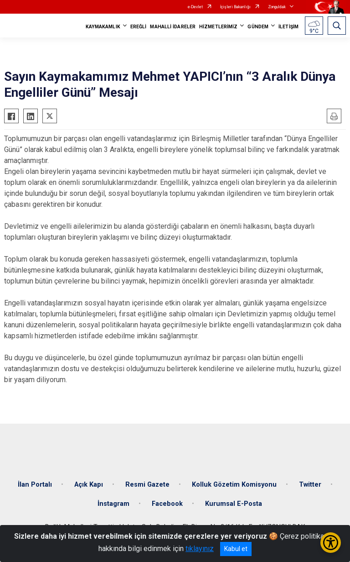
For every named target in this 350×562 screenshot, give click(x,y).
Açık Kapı (88, 484)
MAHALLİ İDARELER (173, 27)
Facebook (167, 504)
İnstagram (113, 504)
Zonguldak (277, 7)
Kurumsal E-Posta (233, 504)
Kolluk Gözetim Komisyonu (234, 484)
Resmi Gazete (147, 484)
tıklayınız (199, 548)
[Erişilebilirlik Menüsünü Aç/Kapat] (330, 542)
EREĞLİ (138, 27)
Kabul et (235, 548)
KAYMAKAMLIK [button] (103, 27)
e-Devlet (195, 7)
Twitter (310, 484)
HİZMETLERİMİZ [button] (218, 27)
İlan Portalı (35, 484)
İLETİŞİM (288, 27)
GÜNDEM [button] (257, 27)
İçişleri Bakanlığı (235, 7)
